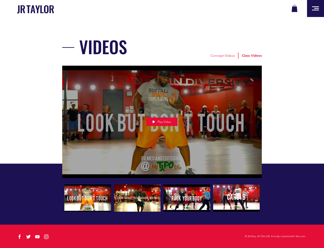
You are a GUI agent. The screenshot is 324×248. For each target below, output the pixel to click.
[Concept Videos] (222, 55)
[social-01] (28, 236)
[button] (294, 8)
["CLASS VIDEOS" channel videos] (162, 200)
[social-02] (19, 236)
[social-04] (37, 236)
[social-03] (46, 236)
